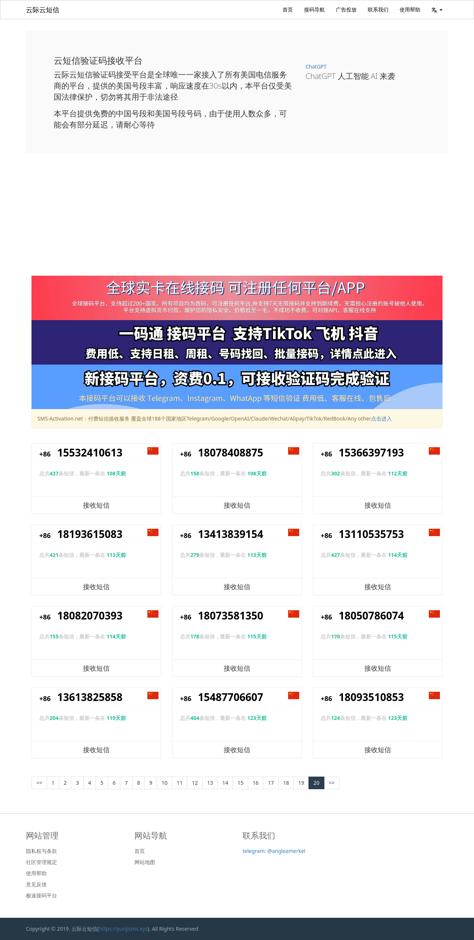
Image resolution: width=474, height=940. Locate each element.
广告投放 (346, 9)
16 (255, 782)
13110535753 (371, 534)
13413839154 (230, 534)
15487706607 (230, 697)
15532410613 (90, 452)
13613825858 (90, 697)
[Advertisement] (237, 220)
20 (316, 782)
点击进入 (381, 418)
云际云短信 (42, 9)
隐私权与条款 (41, 851)
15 (240, 782)
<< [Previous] (39, 782)
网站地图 (144, 862)
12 (195, 782)
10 (164, 782)
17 (271, 782)
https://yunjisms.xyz (123, 928)
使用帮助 (410, 9)
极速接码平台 (41, 895)
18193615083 (90, 534)
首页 (288, 9)
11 (180, 782)
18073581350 (230, 615)
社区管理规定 (41, 862)
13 (210, 782)
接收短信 (96, 505)
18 (286, 782)
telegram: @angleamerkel (274, 850)
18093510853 (371, 697)
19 (301, 782)
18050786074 (371, 615)
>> (332, 782)
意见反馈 (36, 884)
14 (225, 782)
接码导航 (314, 9)
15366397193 (371, 452)
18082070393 (90, 615)
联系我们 (378, 9)
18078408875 (230, 452)
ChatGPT (316, 66)
